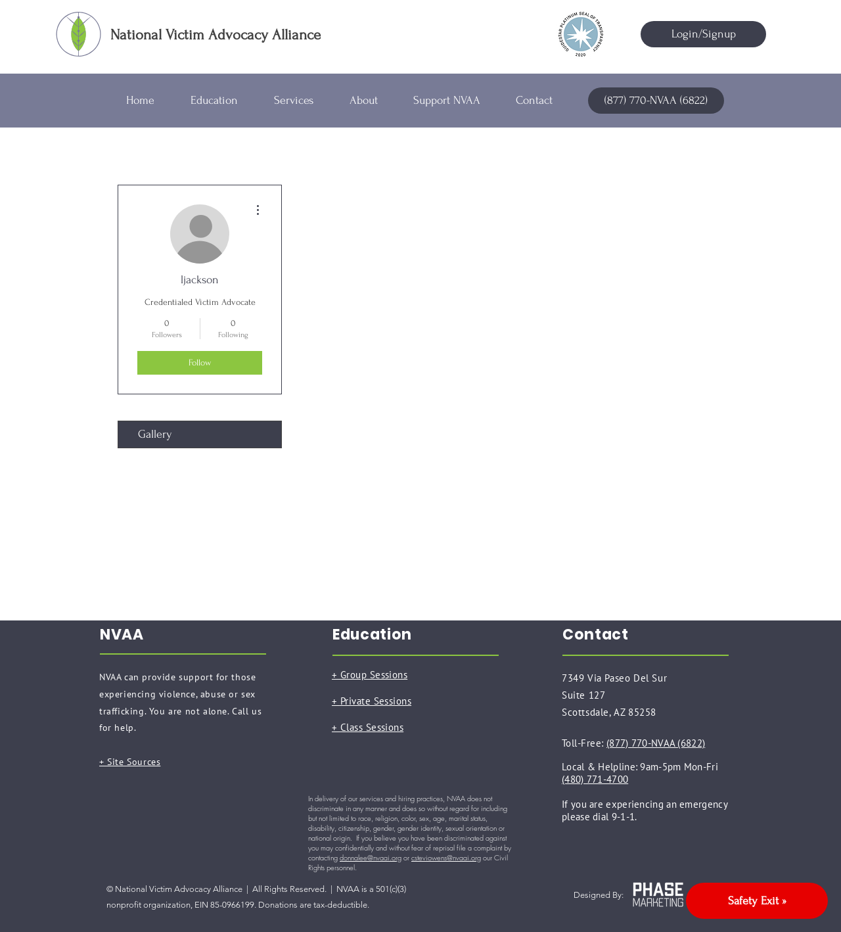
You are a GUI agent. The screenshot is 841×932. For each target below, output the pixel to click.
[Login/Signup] (703, 34)
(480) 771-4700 (595, 779)
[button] (222, 100)
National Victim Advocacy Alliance (215, 34)
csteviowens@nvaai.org (446, 857)
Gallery (155, 434)
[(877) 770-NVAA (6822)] (656, 100)
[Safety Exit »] (757, 901)
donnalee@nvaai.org (370, 857)
